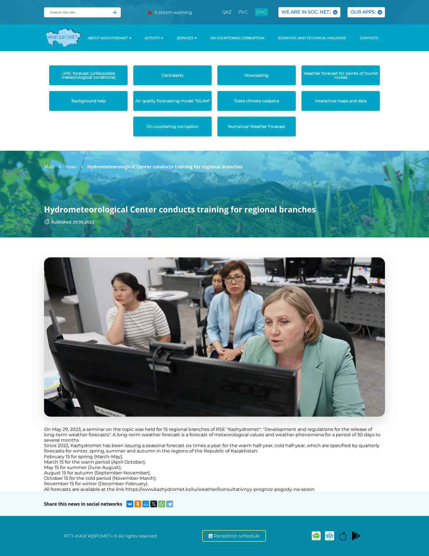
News (71, 167)
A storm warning (169, 12)
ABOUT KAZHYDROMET (109, 38)
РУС (243, 12)
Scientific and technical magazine (312, 38)
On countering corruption (237, 38)
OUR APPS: (366, 12)
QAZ (227, 12)
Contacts (369, 38)
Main (49, 167)
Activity (154, 38)
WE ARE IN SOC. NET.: (309, 12)
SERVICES (187, 38)
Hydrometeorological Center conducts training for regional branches (164, 167)
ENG (261, 12)
